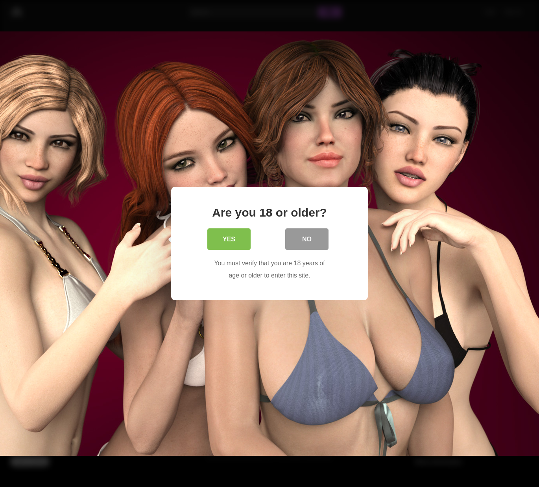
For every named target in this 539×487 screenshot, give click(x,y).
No (307, 239)
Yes (229, 239)
